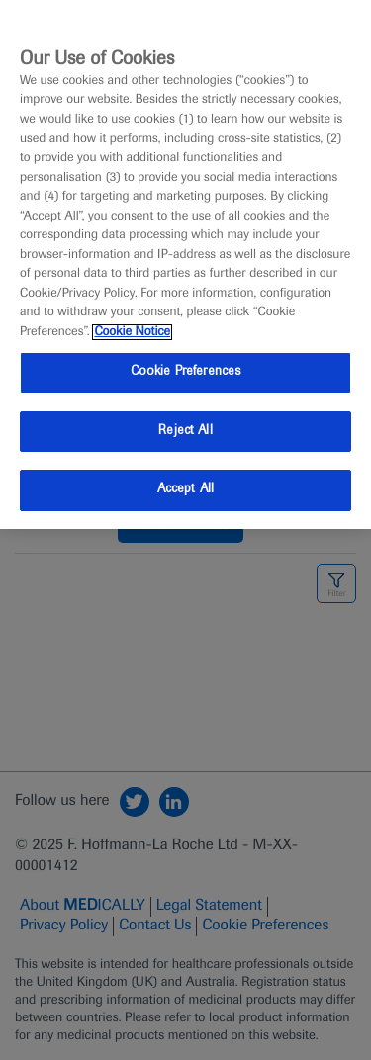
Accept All (185, 489)
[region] (185, 264)
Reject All (185, 431)
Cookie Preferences (185, 372)
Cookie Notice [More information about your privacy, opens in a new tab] (132, 332)
